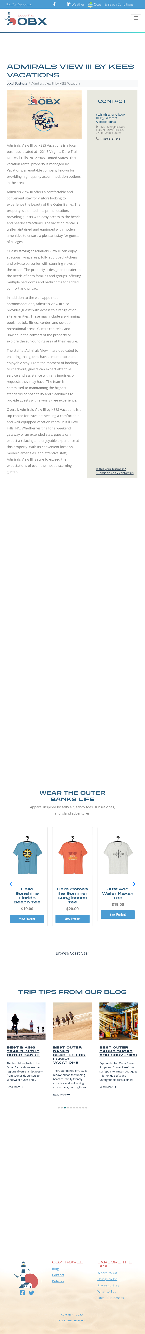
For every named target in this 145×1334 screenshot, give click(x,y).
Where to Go (107, 1273)
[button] (134, 884)
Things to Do (107, 1279)
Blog (55, 1269)
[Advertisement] (72, 532)
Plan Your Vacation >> (19, 4)
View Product (27, 919)
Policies (58, 1281)
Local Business (17, 83)
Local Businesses (110, 1298)
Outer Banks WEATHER (72, 1227)
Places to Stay (108, 1285)
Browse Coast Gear (72, 953)
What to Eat (106, 1291)
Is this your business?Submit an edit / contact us (114, 471)
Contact (58, 1275)
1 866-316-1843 (110, 138)
